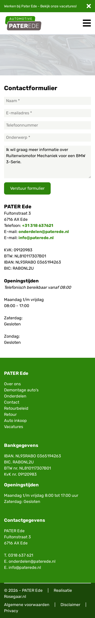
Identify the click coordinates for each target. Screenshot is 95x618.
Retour (10, 414)
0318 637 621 (20, 555)
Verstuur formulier (27, 188)
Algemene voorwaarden (26, 604)
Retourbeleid (16, 408)
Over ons (12, 383)
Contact (11, 402)
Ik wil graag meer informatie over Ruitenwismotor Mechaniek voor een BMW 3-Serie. (47, 162)
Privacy (11, 610)
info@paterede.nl (36, 237)
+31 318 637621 (37, 225)
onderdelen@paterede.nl (43, 231)
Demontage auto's (21, 390)
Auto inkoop (15, 420)
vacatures (67, 6)
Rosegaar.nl (15, 596)
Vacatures (13, 426)
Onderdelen (15, 396)
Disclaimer (70, 604)
